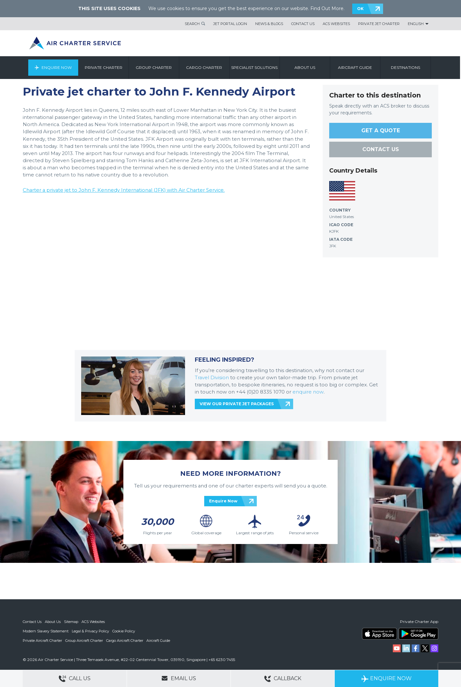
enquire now (308, 392)
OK (360, 8)
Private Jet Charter (379, 23)
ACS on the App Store (379, 634)
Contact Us (303, 23)
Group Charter (155, 67)
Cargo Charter (205, 67)
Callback (282, 678)
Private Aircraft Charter (42, 640)
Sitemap (71, 621)
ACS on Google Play (418, 634)
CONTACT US (380, 149)
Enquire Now (58, 67)
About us (305, 67)
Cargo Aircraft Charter (124, 640)
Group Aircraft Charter (84, 640)
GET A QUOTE (380, 130)
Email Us (178, 678)
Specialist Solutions (255, 67)
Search (192, 23)
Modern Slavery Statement (46, 631)
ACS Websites (336, 23)
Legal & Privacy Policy (90, 631)
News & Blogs (269, 23)
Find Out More (326, 8)
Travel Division (212, 378)
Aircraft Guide (356, 67)
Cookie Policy (123, 631)
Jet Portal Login (230, 23)
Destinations (406, 67)
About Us (53, 621)
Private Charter (104, 67)
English (416, 23)
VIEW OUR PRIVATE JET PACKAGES (237, 403)
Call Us (75, 678)
